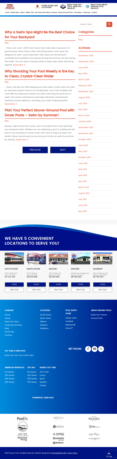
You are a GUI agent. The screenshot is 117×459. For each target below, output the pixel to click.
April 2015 (82, 174)
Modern (43, 381)
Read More (19, 64)
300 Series (32, 374)
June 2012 (82, 204)
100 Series (9, 371)
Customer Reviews (13, 324)
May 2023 (82, 150)
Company (9, 310)
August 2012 (83, 192)
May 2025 (82, 73)
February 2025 (85, 85)
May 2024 (82, 109)
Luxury (43, 374)
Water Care (71, 317)
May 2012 (82, 210)
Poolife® (69, 320)
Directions (14, 289)
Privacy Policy (72, 452)
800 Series (9, 381)
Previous (35, 149)
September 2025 (86, 61)
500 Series (32, 378)
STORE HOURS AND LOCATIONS (46, 6)
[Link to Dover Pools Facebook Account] (88, 348)
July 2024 (82, 103)
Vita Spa (31, 367)
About (7, 317)
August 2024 (84, 97)
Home (7, 314)
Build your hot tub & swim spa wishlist (71, 6)
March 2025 (83, 79)
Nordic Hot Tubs (48, 367)
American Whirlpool (14, 367)
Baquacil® (70, 324)
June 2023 (83, 145)
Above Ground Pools (101, 310)
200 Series (9, 374)
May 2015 (82, 168)
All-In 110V (44, 371)
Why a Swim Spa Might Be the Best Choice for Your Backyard (39, 34)
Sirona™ (69, 327)
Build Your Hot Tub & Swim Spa (19, 354)
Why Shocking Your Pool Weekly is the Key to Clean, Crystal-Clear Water (39, 73)
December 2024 (85, 91)
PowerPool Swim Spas (43, 397)
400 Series (9, 378)
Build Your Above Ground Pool (99, 316)
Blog (6, 42)
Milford (43, 321)
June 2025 (83, 67)
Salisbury (44, 327)
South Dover (45, 314)
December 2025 (85, 55)
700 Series (32, 381)
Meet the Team (12, 321)
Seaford (43, 324)
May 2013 (82, 180)
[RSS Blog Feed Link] (101, 348)
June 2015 (83, 162)
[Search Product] (109, 24)
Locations (45, 310)
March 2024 (83, 115)
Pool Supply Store (71, 312)
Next (63, 149)
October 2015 (84, 156)
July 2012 (82, 198)
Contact (8, 334)
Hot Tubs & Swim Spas (15, 350)
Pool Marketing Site (59, 452)
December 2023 (85, 127)
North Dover (45, 317)
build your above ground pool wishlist (96, 6)
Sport (42, 378)
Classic (43, 385)
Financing (9, 331)
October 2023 (84, 139)
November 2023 (85, 133)
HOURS (14, 284)
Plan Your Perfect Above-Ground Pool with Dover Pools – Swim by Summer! (39, 112)
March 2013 (83, 186)
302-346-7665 (10, 277)
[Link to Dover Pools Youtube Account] (95, 348)
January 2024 (84, 121)
